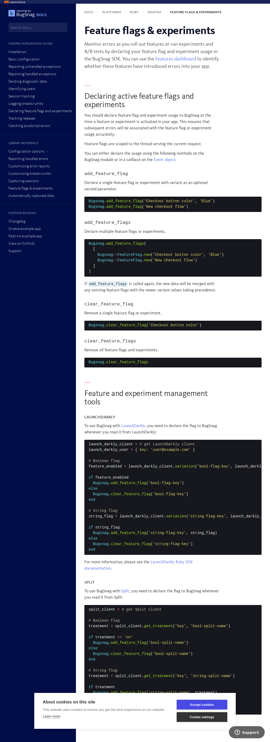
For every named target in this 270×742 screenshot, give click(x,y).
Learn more (51, 716)
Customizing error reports (29, 166)
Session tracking (21, 96)
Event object (164, 160)
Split (125, 591)
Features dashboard (175, 59)
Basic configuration (24, 60)
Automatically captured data (31, 196)
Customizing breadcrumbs (29, 174)
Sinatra (154, 12)
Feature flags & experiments (30, 189)
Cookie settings (202, 717)
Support (14, 251)
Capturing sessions (23, 181)
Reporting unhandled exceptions (34, 67)
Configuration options (26, 152)
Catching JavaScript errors (29, 126)
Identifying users (21, 89)
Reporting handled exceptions (32, 74)
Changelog (16, 222)
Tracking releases (21, 119)
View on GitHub (21, 244)
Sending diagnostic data (27, 82)
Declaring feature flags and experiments (40, 111)
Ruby (135, 12)
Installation (17, 52)
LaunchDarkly (133, 426)
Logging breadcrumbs (25, 104)
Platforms (112, 12)
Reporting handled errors (28, 159)
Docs (89, 12)
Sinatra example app (24, 229)
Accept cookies (202, 705)
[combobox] (38, 27)
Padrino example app (25, 236)
